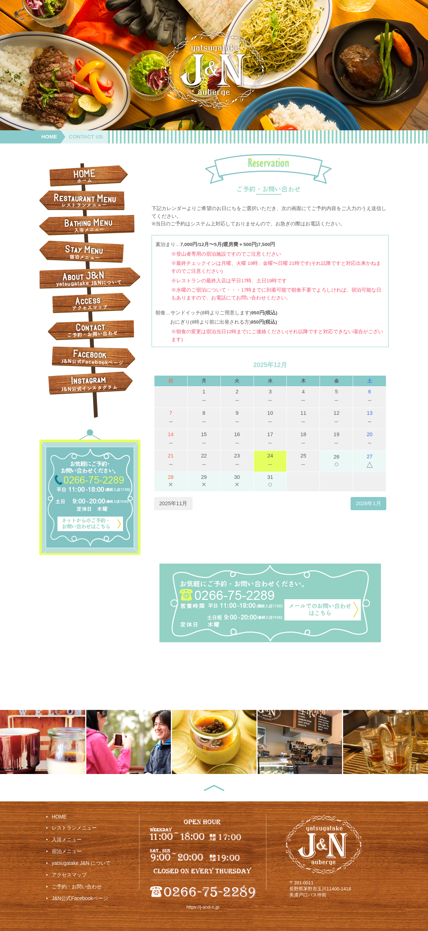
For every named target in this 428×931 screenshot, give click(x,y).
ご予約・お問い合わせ (77, 886)
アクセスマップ (69, 875)
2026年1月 (368, 503)
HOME (49, 137)
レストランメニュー (74, 828)
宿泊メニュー (67, 851)
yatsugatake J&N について (81, 863)
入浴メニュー (67, 839)
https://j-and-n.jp (202, 907)
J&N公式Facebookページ (80, 898)
